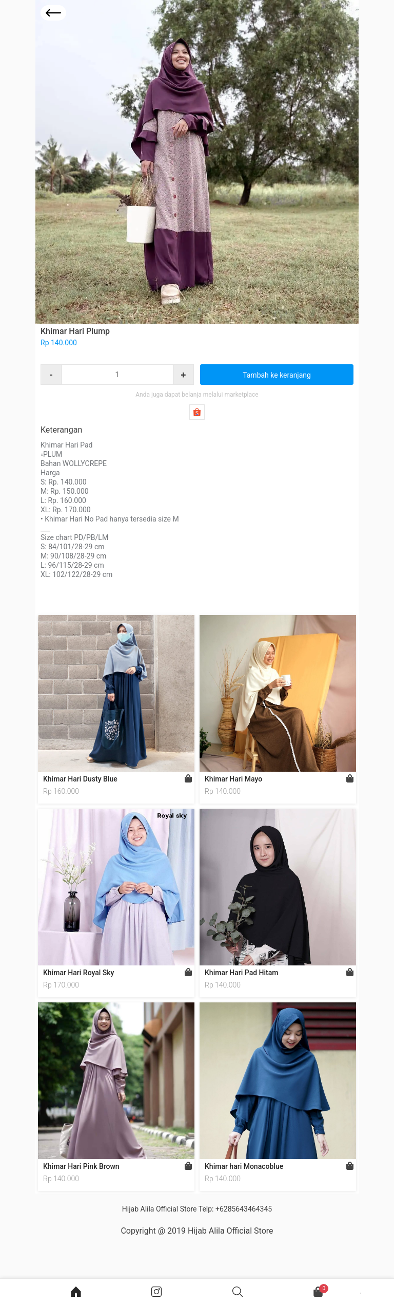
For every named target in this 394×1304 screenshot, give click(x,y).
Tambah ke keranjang (277, 375)
